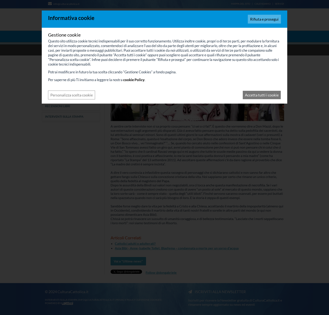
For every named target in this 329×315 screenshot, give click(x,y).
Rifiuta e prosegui (264, 19)
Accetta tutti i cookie (262, 95)
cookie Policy (134, 80)
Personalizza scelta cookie (71, 95)
